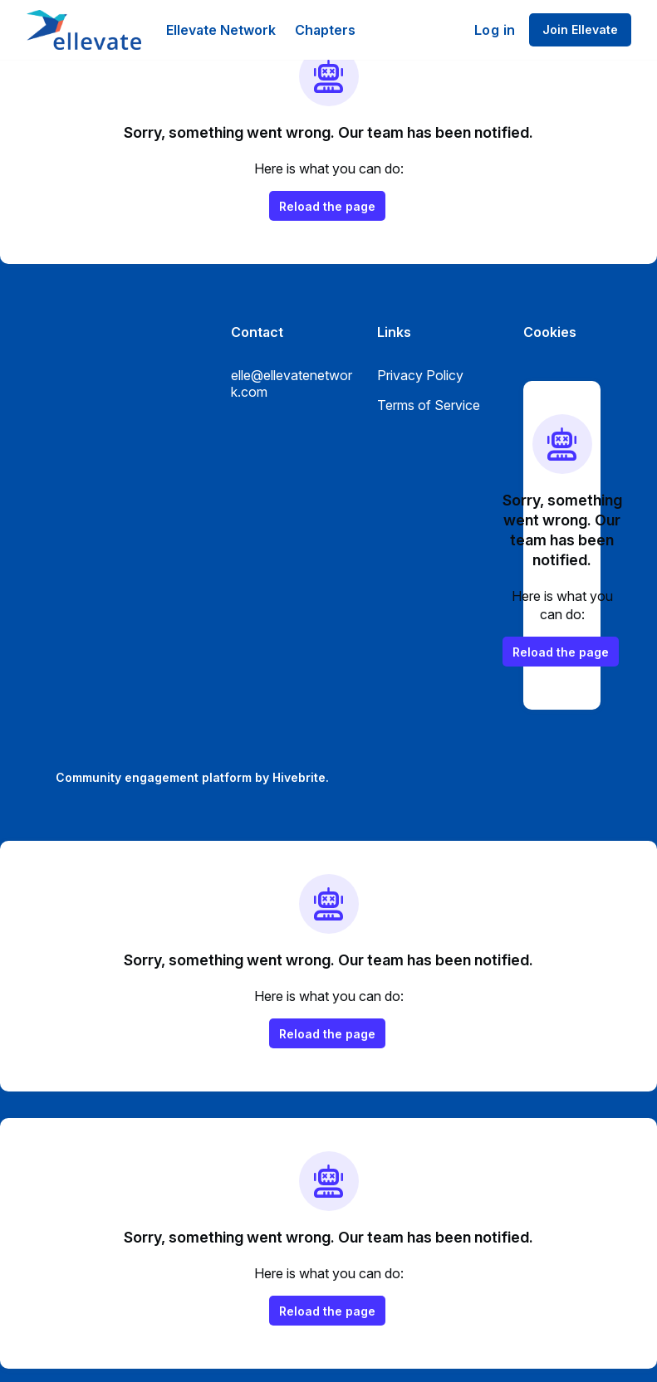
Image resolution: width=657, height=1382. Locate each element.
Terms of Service (428, 405)
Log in (494, 30)
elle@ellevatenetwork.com (291, 383)
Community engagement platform (154, 777)
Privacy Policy (420, 375)
